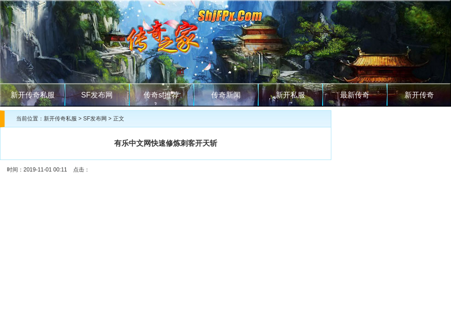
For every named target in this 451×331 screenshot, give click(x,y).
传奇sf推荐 (161, 95)
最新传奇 (355, 95)
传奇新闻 (226, 95)
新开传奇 (419, 95)
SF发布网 (96, 95)
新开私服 (290, 95)
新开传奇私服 (33, 95)
